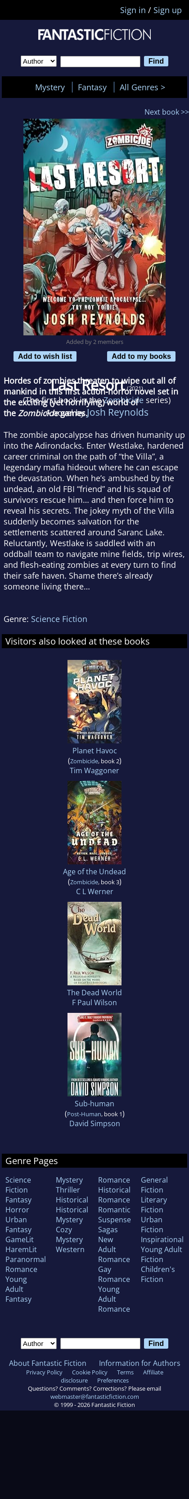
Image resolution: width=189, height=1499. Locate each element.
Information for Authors (139, 1363)
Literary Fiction (154, 1205)
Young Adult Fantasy (18, 1289)
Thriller (68, 1190)
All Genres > (145, 87)
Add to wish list (45, 356)
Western (70, 1249)
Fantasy (92, 87)
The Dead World (94, 993)
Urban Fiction (152, 1224)
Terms (125, 1372)
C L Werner (94, 891)
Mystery (50, 87)
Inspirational (162, 1239)
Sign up (167, 10)
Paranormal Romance (25, 1264)
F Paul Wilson (94, 1002)
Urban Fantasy (18, 1224)
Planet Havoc (94, 751)
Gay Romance (114, 1274)
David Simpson (94, 1123)
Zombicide (84, 761)
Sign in (133, 10)
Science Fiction (59, 618)
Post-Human (84, 1114)
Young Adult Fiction (161, 1254)
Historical (72, 1200)
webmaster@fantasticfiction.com (94, 1396)
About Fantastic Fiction (47, 1363)
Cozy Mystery (69, 1234)
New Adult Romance (114, 1249)
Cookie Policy (90, 1372)
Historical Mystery (72, 1215)
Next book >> (166, 112)
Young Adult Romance (114, 1299)
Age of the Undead (94, 872)
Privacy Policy (44, 1372)
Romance (114, 1180)
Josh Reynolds (117, 411)
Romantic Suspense (114, 1215)
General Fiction (154, 1185)
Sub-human (94, 1104)
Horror (17, 1210)
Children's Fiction (158, 1274)
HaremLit (21, 1249)
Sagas (108, 1229)
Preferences (113, 1380)
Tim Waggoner (94, 770)
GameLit (19, 1239)
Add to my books (141, 356)
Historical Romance (114, 1195)
